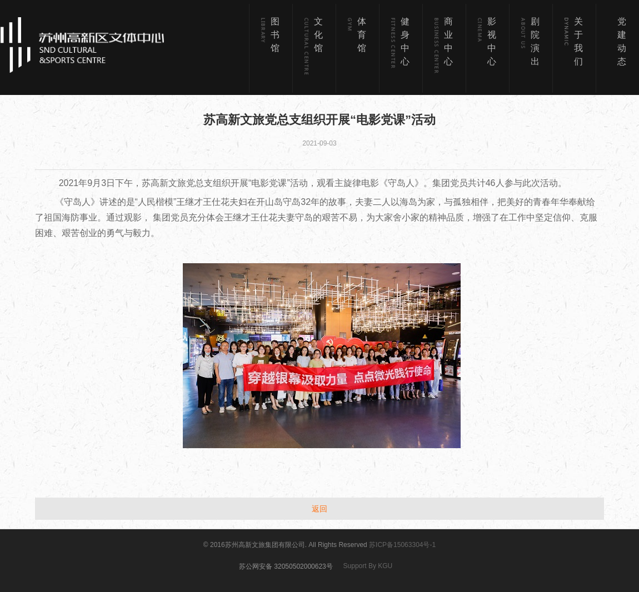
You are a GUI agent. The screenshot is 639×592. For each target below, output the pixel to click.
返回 (319, 508)
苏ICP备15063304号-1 (402, 545)
